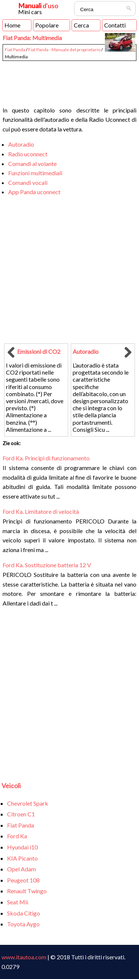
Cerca (81, 25)
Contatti (115, 25)
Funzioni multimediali (35, 172)
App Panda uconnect (34, 191)
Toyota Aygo (23, 923)
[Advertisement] (69, 80)
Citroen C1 (21, 814)
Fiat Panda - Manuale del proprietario (64, 49)
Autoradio (21, 144)
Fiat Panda (15, 49)
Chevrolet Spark (27, 803)
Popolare (47, 25)
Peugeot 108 (23, 880)
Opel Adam (21, 868)
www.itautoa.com (23, 956)
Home (12, 25)
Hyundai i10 (22, 847)
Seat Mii (17, 901)
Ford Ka (17, 835)
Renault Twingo (27, 890)
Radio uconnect (27, 153)
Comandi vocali (27, 182)
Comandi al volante (32, 163)
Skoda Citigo (23, 913)
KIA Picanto (22, 858)
